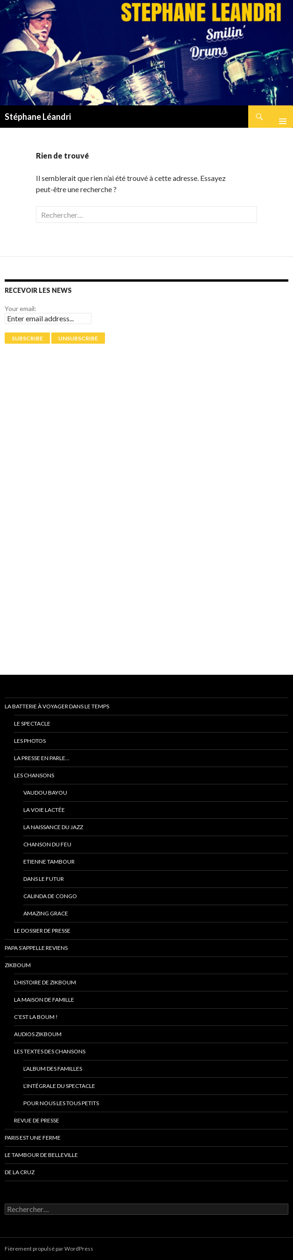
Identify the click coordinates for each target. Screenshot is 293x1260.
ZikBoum (18, 965)
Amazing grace (45, 913)
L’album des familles (52, 1068)
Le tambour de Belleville (41, 1154)
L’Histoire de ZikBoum (45, 982)
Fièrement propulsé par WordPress (49, 1248)
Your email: (20, 308)
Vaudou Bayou (45, 792)
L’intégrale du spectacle (59, 1085)
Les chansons (34, 775)
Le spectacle (32, 723)
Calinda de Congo (50, 896)
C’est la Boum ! (36, 1016)
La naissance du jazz (53, 827)
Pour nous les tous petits (61, 1103)
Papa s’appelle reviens (36, 947)
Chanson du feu (47, 844)
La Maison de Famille (44, 999)
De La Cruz (20, 1172)
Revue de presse (36, 1120)
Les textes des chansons (49, 1051)
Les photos (30, 740)
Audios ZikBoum (38, 1034)
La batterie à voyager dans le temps (57, 706)
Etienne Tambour (49, 861)
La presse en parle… (42, 758)
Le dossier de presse (42, 930)
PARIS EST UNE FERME (33, 1137)
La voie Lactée (44, 809)
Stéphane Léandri (38, 116)
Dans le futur (43, 878)
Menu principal (279, 116)
